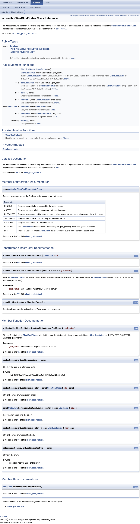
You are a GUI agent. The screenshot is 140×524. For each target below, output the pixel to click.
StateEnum (14, 46)
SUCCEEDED (44, 49)
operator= (25, 107)
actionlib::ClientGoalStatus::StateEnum (25, 189)
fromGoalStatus (27, 83)
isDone (24, 93)
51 (17, 173)
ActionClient (44, 231)
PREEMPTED (32, 49)
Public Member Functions (87, 16)
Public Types (74, 16)
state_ (16, 149)
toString (24, 121)
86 (18, 380)
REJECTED (24, 52)
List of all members (133, 16)
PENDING (15, 49)
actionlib (5, 12)
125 (19, 352)
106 (19, 440)
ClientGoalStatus (17, 12)
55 (18, 236)
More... (64, 29)
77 (18, 294)
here (58, 29)
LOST (32, 52)
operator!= (25, 100)
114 (19, 400)
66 (18, 262)
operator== (25, 114)
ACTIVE (23, 49)
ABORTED (15, 52)
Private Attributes (120, 16)
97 (18, 420)
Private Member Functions (105, 16)
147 (19, 468)
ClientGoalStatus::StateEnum (123, 26)
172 (19, 494)
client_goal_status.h (24, 33)
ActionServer (27, 227)
